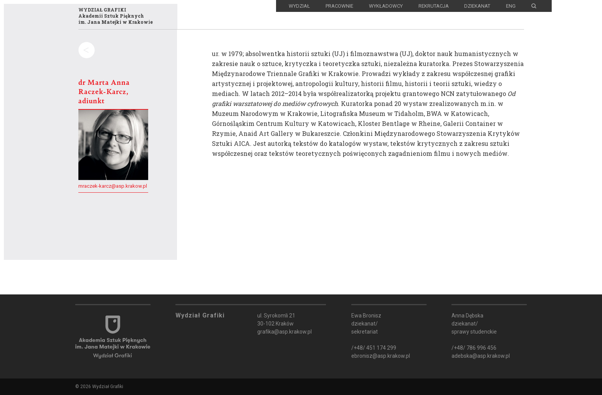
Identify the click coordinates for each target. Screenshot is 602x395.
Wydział (299, 6)
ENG (511, 6)
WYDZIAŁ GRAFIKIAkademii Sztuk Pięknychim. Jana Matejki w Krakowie (115, 16)
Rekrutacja (433, 6)
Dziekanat (477, 6)
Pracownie (339, 6)
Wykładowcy (386, 6)
